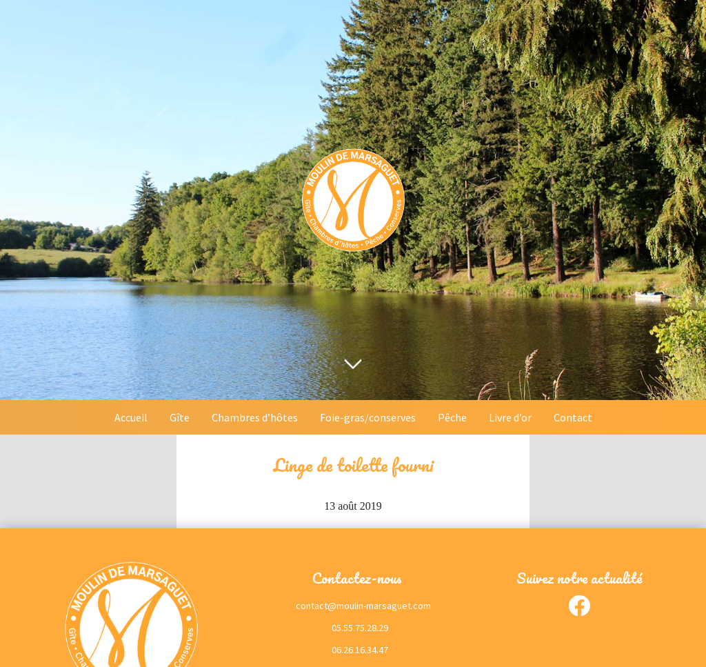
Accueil (131, 417)
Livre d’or (510, 417)
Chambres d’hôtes (255, 417)
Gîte (180, 417)
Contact (573, 417)
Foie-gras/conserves (368, 417)
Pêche (452, 417)
